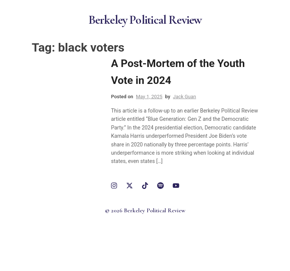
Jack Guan (184, 96)
